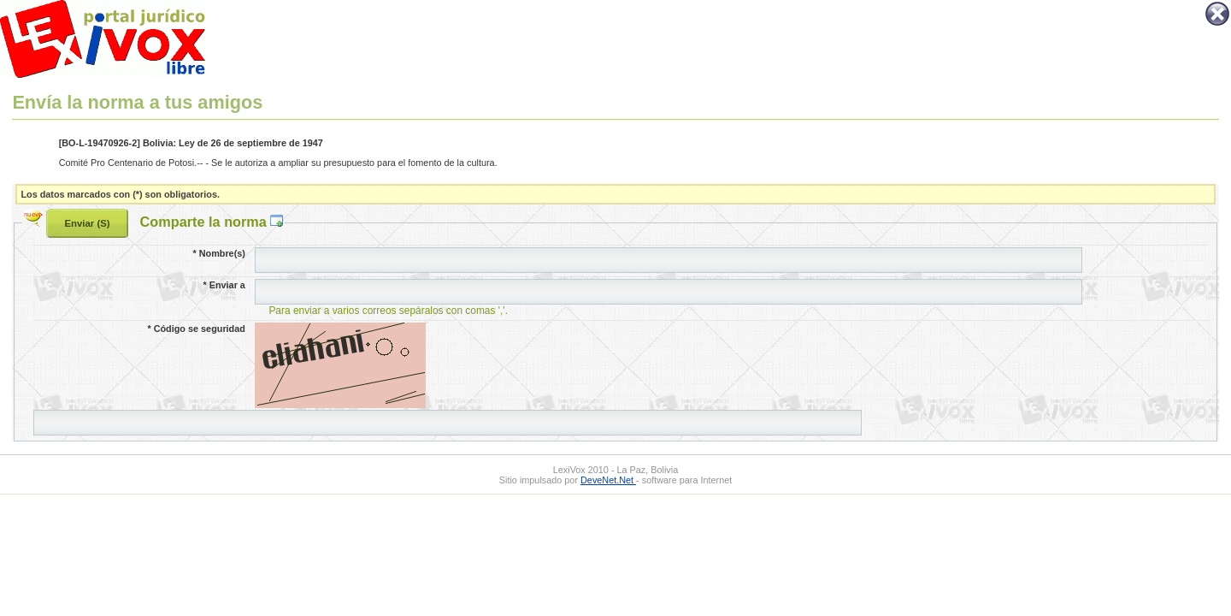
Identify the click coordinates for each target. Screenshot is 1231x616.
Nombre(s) (218, 253)
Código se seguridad (195, 328)
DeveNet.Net (608, 480)
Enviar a (223, 285)
